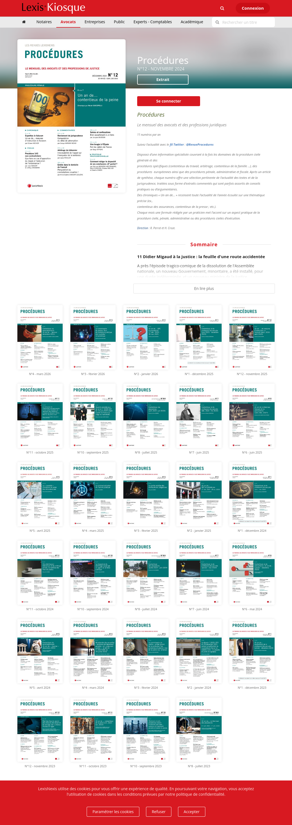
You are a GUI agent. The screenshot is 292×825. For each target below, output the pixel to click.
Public (119, 21)
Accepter (192, 811)
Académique (192, 21)
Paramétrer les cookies (113, 811)
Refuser (159, 811)
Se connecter (168, 101)
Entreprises (95, 21)
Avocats (68, 21)
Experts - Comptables (153, 21)
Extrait (162, 79)
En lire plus (204, 288)
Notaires (44, 21)
